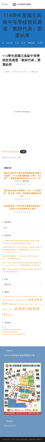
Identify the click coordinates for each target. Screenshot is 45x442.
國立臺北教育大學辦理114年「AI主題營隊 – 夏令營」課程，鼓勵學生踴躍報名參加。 (22, 193)
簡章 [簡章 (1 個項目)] (38, 304)
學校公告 (35, 72)
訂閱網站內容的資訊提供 (11, 329)
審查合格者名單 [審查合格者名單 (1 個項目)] (22, 300)
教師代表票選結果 (10, 151)
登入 (4, 327)
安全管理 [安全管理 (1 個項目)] (12, 300)
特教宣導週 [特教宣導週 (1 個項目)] (25, 304)
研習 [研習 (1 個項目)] (32, 304)
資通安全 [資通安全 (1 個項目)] (11, 315)
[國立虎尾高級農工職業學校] (3, 43)
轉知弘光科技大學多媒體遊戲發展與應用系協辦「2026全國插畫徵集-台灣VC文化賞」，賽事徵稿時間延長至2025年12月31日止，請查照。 (22, 177)
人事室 (6, 72)
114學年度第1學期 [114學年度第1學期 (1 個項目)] (9, 296)
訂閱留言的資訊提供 (10, 332)
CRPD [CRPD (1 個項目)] (20, 296)
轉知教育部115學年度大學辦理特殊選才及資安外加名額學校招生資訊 (22, 207)
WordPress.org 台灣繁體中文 (14, 334)
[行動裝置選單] (5, 4)
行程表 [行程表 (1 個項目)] (11, 309)
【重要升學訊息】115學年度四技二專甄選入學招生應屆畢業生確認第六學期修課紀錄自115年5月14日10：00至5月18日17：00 (21, 249)
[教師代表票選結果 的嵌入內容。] (22, 111)
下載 (23, 152)
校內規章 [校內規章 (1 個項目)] (16, 304)
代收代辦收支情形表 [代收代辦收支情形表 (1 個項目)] (31, 296)
